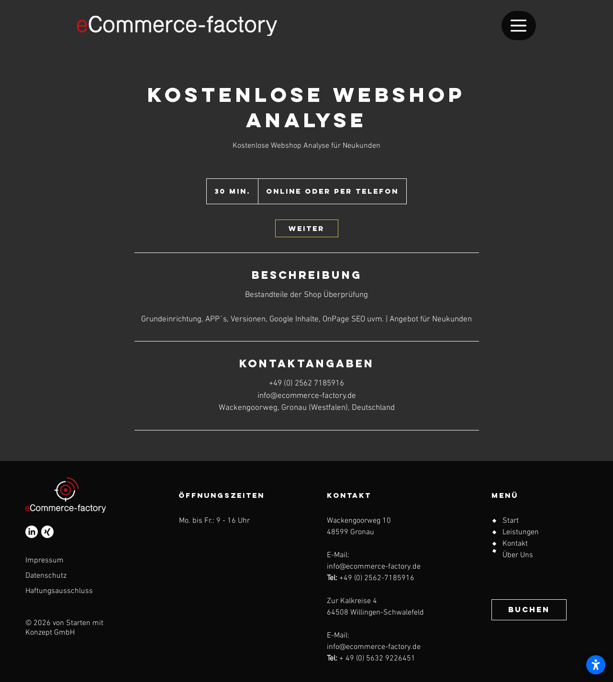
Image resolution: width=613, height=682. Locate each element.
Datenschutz (46, 576)
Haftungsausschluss (59, 591)
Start (510, 521)
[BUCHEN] (529, 609)
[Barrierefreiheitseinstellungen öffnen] (595, 664)
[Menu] (519, 25)
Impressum (44, 560)
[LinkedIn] (31, 532)
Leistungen (520, 532)
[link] (306, 228)
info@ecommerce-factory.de (374, 567)
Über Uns (517, 555)
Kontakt (515, 544)
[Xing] (47, 532)
